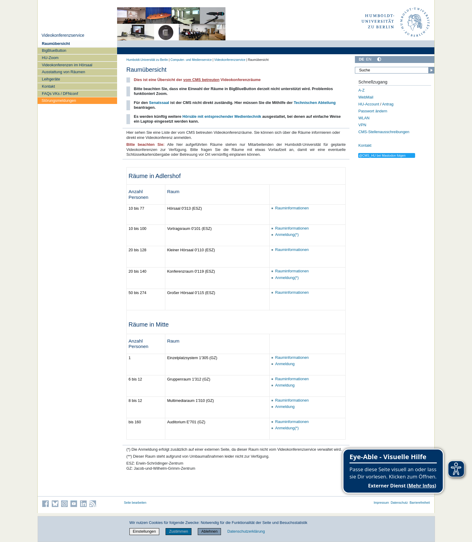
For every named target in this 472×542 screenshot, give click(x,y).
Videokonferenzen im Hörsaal (67, 65)
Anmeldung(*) (287, 234)
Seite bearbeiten (135, 502)
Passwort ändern (372, 111)
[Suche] (394, 70)
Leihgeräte (51, 79)
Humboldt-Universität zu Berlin (147, 59)
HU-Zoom (50, 57)
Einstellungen (144, 531)
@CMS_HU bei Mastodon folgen (382, 155)
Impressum (381, 502)
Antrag (387, 104)
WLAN (363, 118)
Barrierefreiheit (420, 502)
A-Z (361, 90)
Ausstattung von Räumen (63, 72)
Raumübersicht (56, 43)
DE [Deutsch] (361, 59)
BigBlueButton (54, 50)
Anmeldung (285, 364)
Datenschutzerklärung (246, 531)
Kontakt (48, 86)
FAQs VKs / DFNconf (60, 93)
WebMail (365, 97)
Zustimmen (178, 531)
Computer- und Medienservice (191, 59)
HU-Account (368, 104)
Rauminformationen (292, 208)
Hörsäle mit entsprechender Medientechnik (221, 116)
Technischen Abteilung (315, 102)
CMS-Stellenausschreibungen (383, 132)
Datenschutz (399, 502)
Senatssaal (159, 102)
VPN (362, 125)
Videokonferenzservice (63, 35)
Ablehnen (209, 531)
